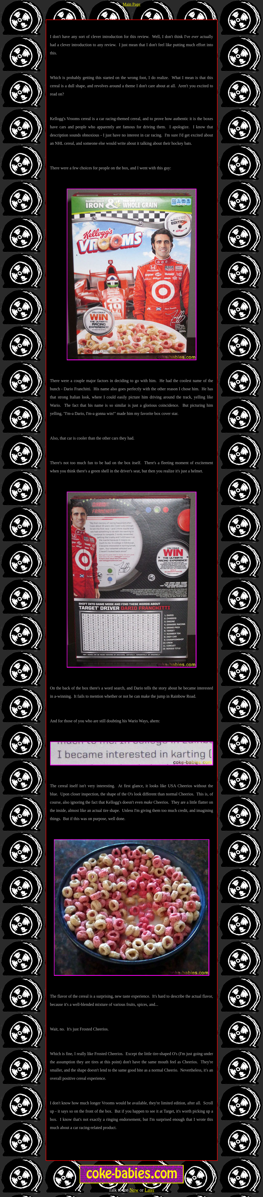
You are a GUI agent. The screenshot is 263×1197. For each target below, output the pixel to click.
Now (133, 1190)
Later (149, 1190)
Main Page (131, 4)
